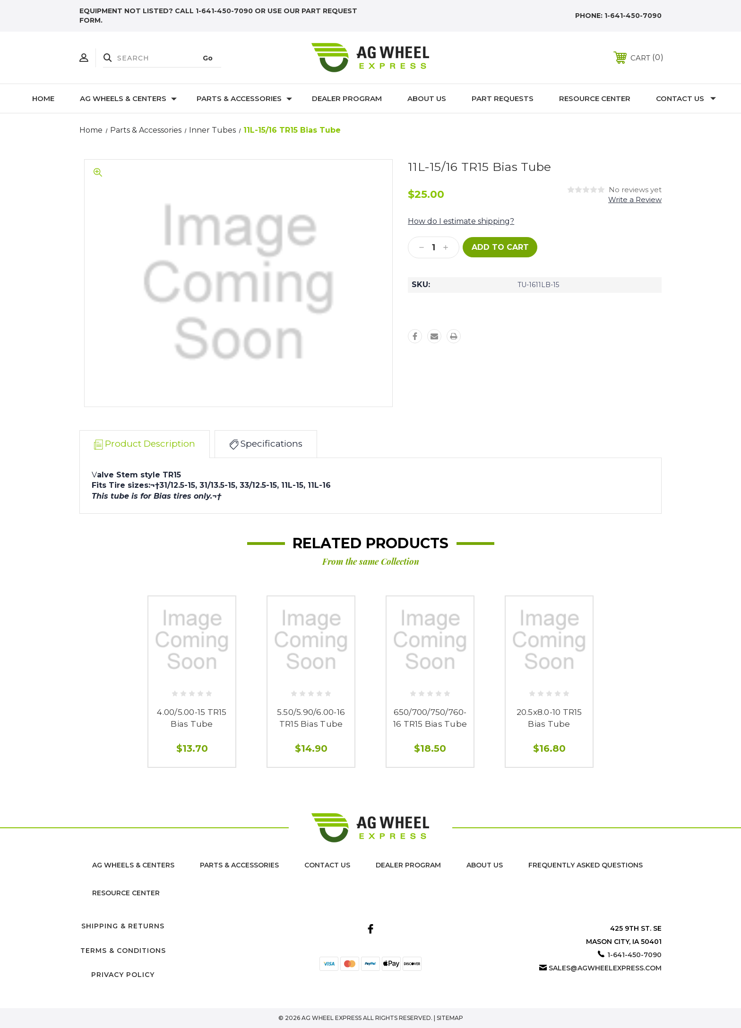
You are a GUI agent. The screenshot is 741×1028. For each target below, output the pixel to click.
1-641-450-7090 (633, 15)
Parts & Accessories (244, 98)
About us (484, 865)
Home (43, 98)
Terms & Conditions (123, 950)
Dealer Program (347, 98)
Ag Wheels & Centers (128, 98)
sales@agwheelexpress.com (605, 968)
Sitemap (450, 1017)
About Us (426, 98)
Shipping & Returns (122, 926)
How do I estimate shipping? (461, 221)
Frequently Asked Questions (585, 865)
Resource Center (594, 98)
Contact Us (686, 98)
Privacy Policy (123, 974)
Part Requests (503, 98)
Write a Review (635, 199)
